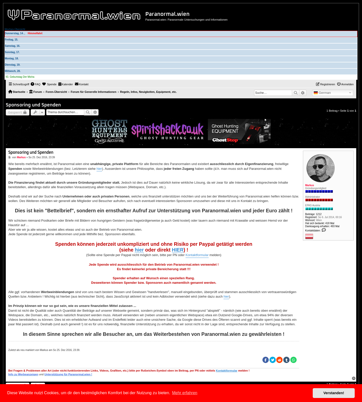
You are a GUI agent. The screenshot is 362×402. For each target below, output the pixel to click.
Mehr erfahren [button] (184, 393)
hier (99, 169)
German (322, 93)
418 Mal (329, 223)
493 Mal (335, 226)
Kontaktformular (197, 255)
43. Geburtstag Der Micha (20, 76)
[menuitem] (35, 84)
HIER (178, 250)
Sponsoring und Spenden (33, 105)
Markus (309, 185)
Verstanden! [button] (334, 393)
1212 (319, 214)
